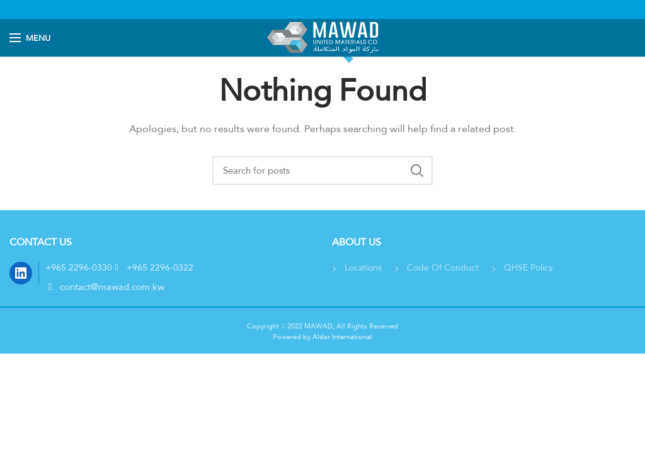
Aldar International (341, 336)
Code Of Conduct (443, 267)
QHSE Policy (528, 267)
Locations (363, 267)
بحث (417, 170)
